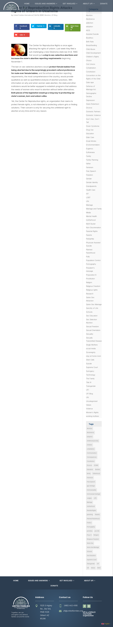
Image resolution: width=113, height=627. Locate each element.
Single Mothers (92, 345)
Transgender (91, 386)
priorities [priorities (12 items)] (89, 531)
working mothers (92, 416)
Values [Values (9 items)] (93, 568)
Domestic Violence (93, 115)
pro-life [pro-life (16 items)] (97, 531)
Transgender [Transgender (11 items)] (91, 563)
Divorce (89, 108)
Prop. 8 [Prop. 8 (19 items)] (89, 535)
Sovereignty (90, 352)
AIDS (88, 30)
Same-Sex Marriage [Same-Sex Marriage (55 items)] (93, 547)
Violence (89, 409)
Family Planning (92, 160)
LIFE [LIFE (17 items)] (95, 498)
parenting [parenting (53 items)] (90, 514)
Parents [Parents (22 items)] (97, 514)
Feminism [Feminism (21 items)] (90, 477)
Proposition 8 (91, 275)
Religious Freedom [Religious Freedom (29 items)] (93, 539)
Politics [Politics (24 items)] (89, 522)
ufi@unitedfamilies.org (73, 611)
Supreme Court (92, 367)
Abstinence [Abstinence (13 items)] (90, 432)
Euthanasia (90, 152)
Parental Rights (92, 231)
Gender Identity (92, 182)
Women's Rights (92, 412)
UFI (87, 390)
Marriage (89, 205)
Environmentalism (93, 145)
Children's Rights (92, 57)
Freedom (89, 175)
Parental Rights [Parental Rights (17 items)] (91, 510)
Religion (89, 282)
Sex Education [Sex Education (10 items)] (91, 555)
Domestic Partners (93, 111)
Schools (89, 312)
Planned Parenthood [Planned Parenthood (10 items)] (93, 518)
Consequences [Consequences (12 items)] (92, 457)
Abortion (48, 15)
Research (89, 294)
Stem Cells (90, 360)
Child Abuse (90, 49)
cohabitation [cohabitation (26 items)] (90, 449)
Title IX (88, 382)
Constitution (90, 72)
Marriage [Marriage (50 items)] (89, 502)
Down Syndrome (92, 126)
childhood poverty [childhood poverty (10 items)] (92, 441)
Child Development (93, 53)
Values (88, 405)
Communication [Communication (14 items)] (92, 453)
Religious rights (92, 290)
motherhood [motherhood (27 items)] (91, 506)
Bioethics (89, 38)
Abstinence (90, 19)
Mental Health (91, 216)
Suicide (89, 364)
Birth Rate (90, 42)
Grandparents (91, 186)
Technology (90, 375)
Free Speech (91, 171)
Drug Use (89, 130)
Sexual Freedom (92, 326)
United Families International (23, 15)
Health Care (90, 190)
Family (88, 156)
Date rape (90, 82)
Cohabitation (91, 68)
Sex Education (91, 316)
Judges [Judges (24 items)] (89, 498)
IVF (87, 194)
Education (90, 133)
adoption (89, 26)
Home (27, 4)
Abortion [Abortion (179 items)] (89, 428)
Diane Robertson (92, 104)
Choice (88, 60)
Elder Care (90, 137)
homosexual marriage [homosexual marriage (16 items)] (93, 494)
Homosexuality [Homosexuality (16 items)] (91, 490)
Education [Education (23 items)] (90, 469)
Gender (89, 179)
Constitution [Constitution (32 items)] (90, 461)
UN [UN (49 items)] (88, 568)
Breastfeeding (91, 45)
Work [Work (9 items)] (98, 568)
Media (88, 212)
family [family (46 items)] (89, 473)
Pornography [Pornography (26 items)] (91, 527)
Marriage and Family (94, 209)
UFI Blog (54, 15)
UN (87, 397)
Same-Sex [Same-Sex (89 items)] (90, 543)
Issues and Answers (45, 4)
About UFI (88, 4)
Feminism (89, 167)
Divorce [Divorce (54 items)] (89, 465)
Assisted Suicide (92, 34)
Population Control (93, 260)
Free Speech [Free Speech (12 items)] (91, 482)
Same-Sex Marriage (94, 304)
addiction (89, 23)
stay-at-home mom (93, 356)
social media (91, 348)
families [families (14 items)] (97, 469)
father (88, 164)
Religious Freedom (93, 286)
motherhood (91, 220)
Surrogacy (90, 371)
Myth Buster (91, 224)
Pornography (91, 264)
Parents (89, 235)
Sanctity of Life (92, 308)
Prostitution (90, 279)
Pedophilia (90, 239)
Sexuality (89, 334)
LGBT (88, 197)
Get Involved (69, 4)
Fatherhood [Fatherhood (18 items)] (96, 473)
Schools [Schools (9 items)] (89, 551)
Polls (88, 257)
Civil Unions (90, 64)
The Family (90, 378)
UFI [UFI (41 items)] (98, 563)
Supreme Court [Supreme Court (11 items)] (91, 559)
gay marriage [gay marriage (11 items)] (91, 486)
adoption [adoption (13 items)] (89, 436)
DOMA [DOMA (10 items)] (96, 465)
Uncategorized (91, 401)
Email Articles (91, 141)
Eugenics (89, 149)
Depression (90, 100)
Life (87, 201)
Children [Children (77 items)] (89, 445)
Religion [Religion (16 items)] (96, 535)
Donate (103, 4)
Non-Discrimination (93, 227)
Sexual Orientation (93, 330)
